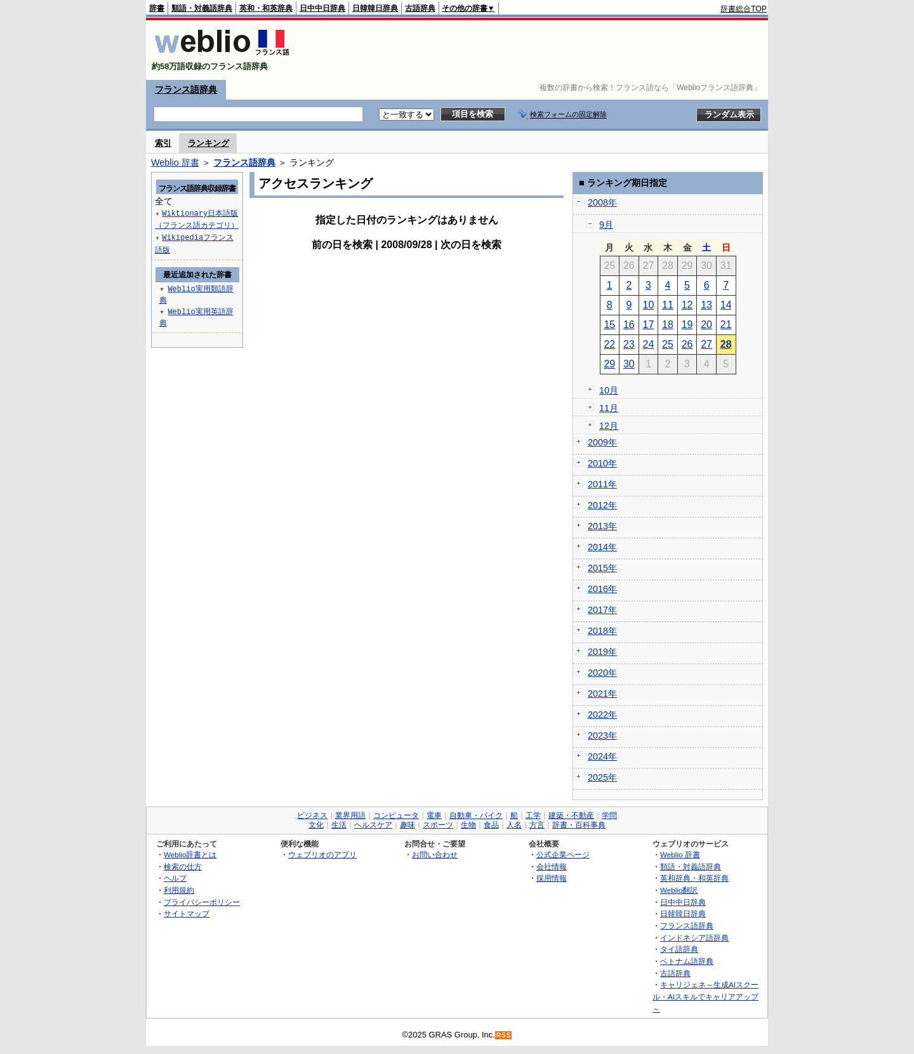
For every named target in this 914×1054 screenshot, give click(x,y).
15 (609, 324)
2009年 (602, 442)
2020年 (602, 673)
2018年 (602, 631)
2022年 (602, 714)
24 (648, 344)
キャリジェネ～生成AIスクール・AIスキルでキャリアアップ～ (705, 996)
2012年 (602, 505)
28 (726, 344)
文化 (316, 825)
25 (667, 344)
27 (706, 344)
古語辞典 (420, 8)
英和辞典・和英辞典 (694, 878)
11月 (608, 408)
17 (648, 324)
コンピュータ (396, 815)
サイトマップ (186, 913)
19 (687, 324)
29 (609, 364)
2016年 (602, 589)
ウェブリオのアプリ (322, 854)
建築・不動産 (571, 815)
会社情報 (551, 866)
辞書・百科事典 (579, 825)
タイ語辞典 (679, 949)
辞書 (156, 8)
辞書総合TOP (743, 8)
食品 (491, 825)
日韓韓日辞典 (375, 8)
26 (687, 344)
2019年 (602, 652)
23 (629, 344)
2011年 (602, 484)
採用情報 (551, 878)
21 (726, 324)
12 (687, 305)
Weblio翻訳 (679, 890)
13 (706, 305)
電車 (434, 815)
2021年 (602, 693)
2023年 (602, 735)
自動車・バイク (476, 815)
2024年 (602, 756)
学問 (609, 815)
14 (726, 305)
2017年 (602, 610)
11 (667, 305)
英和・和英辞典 (266, 8)
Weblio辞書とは (190, 854)
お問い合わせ (435, 854)
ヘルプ (175, 878)
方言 (537, 825)
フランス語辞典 (186, 89)
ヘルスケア (373, 825)
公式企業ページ (563, 854)
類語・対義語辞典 (201, 8)
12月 (608, 426)
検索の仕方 (183, 866)
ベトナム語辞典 (686, 961)
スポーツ (438, 825)
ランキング (208, 143)
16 (629, 324)
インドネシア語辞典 (694, 937)
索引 (163, 143)
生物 (468, 825)
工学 (533, 815)
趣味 (407, 825)
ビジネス (312, 815)
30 (629, 364)
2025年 (602, 777)
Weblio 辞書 (175, 162)
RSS (504, 1035)
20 (706, 324)
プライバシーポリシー (202, 902)
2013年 (602, 526)
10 (648, 305)
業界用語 (350, 815)
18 (667, 324)
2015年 (602, 568)
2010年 (602, 463)
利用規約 (179, 890)
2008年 (602, 202)
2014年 (602, 547)
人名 (514, 825)
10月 (608, 390)
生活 (339, 825)
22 (609, 344)
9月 (606, 225)
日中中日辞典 (322, 8)
